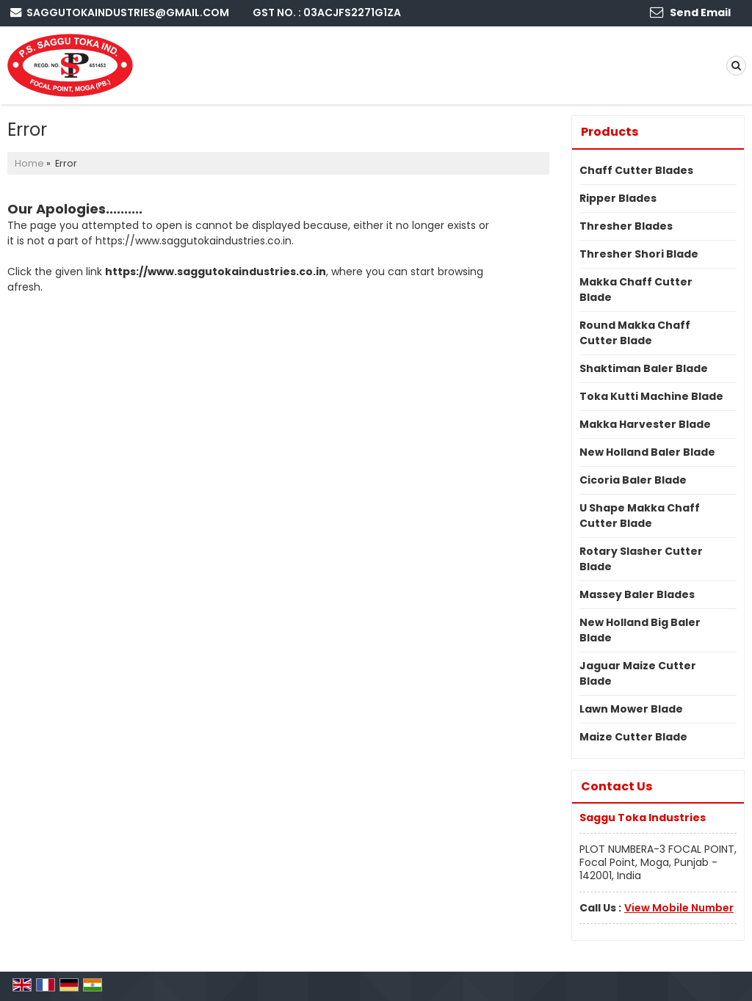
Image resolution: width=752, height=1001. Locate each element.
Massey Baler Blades (637, 594)
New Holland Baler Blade (647, 452)
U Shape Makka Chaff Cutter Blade (639, 515)
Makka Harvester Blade (645, 424)
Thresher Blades (626, 226)
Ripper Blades (618, 198)
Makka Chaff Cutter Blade (636, 289)
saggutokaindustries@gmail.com (127, 12)
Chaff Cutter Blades (636, 170)
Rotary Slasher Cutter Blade (641, 559)
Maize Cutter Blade (633, 736)
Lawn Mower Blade (631, 709)
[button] (679, 907)
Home (29, 163)
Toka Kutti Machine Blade (651, 396)
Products (609, 131)
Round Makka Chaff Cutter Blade (634, 333)
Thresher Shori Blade (638, 254)
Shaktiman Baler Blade (643, 368)
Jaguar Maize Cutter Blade (637, 673)
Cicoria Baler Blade (633, 480)
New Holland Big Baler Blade (640, 630)
